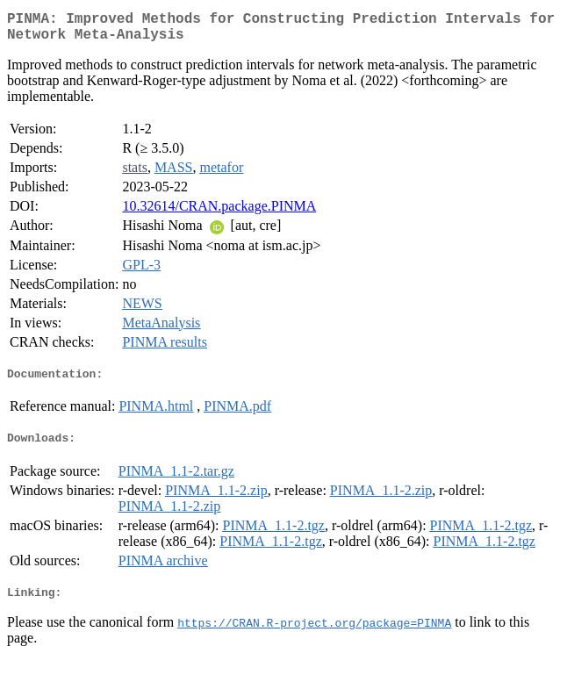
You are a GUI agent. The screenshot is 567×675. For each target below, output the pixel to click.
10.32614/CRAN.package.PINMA (219, 212)
